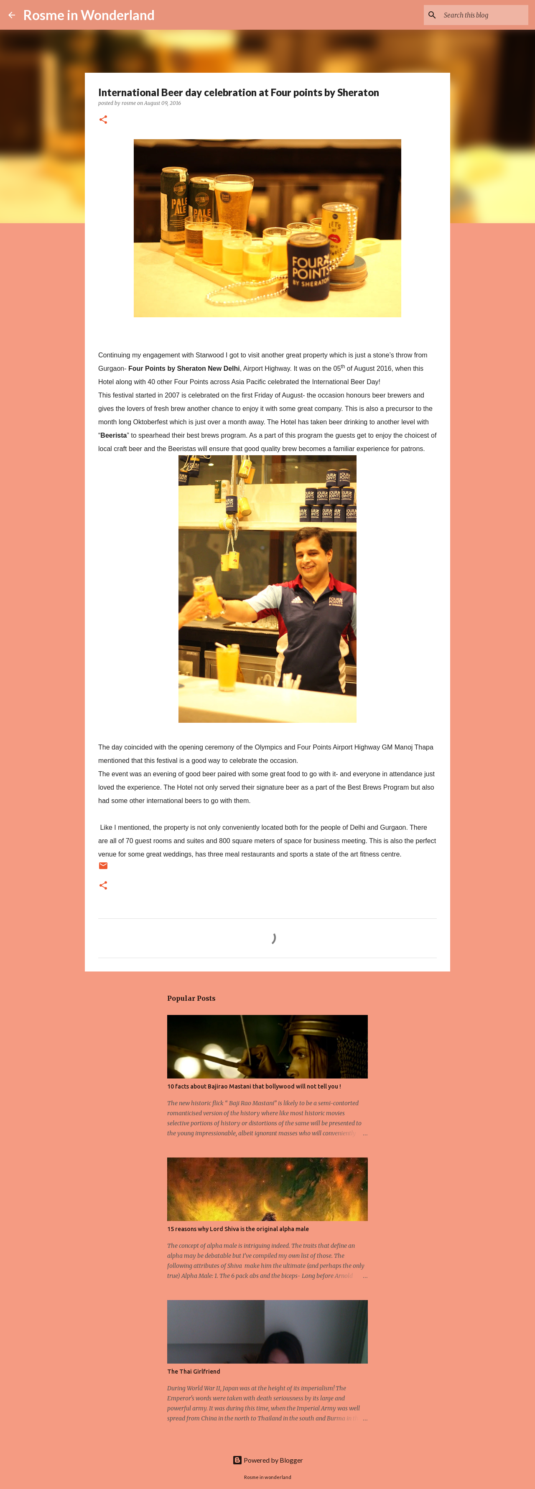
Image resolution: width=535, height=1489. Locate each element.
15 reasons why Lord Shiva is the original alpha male (238, 1229)
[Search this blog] (484, 15)
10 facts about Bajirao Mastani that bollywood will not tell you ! (254, 1086)
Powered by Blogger (267, 1460)
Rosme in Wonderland (89, 15)
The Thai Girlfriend (193, 1371)
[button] (103, 120)
